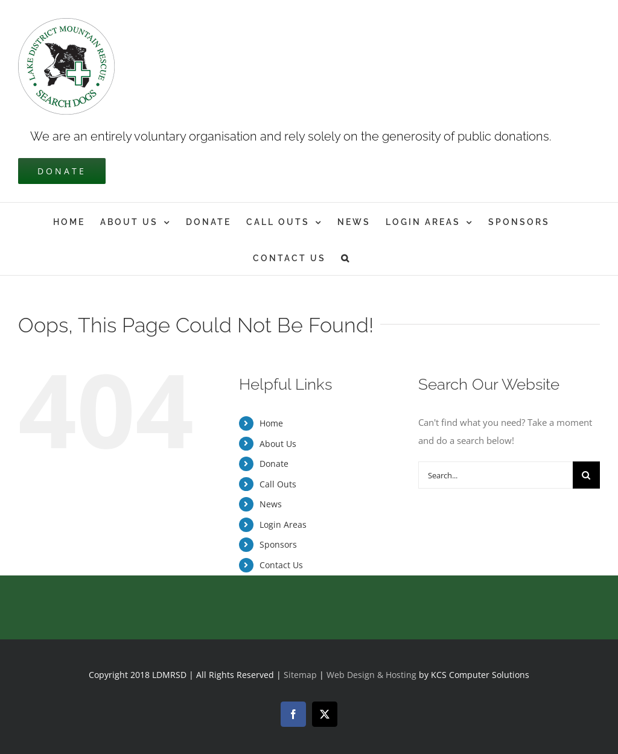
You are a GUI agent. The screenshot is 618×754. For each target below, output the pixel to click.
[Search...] (495, 475)
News (271, 504)
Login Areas (283, 524)
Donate (274, 463)
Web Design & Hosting (373, 674)
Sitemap (300, 674)
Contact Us (281, 565)
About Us (278, 443)
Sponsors (278, 544)
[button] (346, 257)
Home (271, 423)
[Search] (586, 475)
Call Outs (278, 484)
